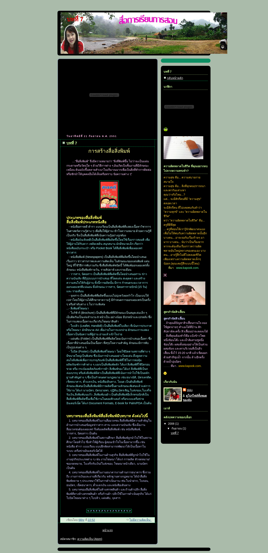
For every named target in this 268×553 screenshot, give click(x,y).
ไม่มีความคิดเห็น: (140, 520)
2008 (171, 423)
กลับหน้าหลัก (175, 78)
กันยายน (177, 428)
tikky (190, 390)
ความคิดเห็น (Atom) (89, 539)
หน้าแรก (107, 530)
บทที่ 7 (71, 143)
